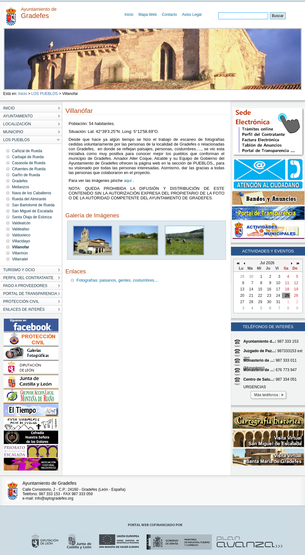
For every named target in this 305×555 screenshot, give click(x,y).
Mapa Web (147, 14)
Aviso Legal (192, 14)
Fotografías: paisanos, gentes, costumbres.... (117, 280)
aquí (128, 180)
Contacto (169, 14)
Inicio (129, 14)
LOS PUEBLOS (44, 93)
